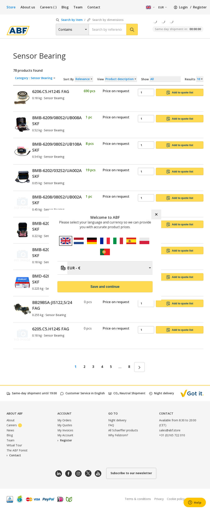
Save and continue (104, 286)
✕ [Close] (156, 214)
